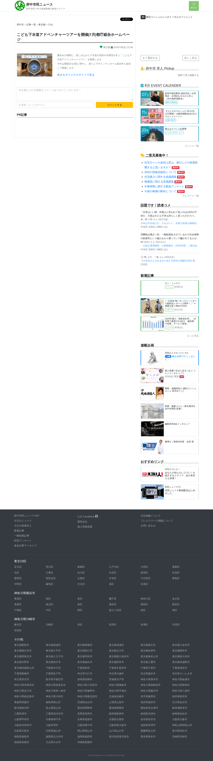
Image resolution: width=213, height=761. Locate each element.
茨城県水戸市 (116, 679)
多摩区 (144, 624)
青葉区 (18, 598)
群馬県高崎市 (84, 679)
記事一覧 (31, 24)
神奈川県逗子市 (23, 690)
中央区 (112, 578)
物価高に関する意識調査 (163, 181)
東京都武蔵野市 (181, 662)
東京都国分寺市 (23, 650)
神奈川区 (146, 598)
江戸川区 (114, 566)
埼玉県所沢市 (21, 679)
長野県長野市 (84, 713)
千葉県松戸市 (53, 673)
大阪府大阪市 (179, 719)
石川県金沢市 (179, 702)
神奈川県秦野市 (86, 690)
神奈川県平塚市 (117, 690)
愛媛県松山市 (148, 730)
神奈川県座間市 (181, 685)
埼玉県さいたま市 (182, 673)
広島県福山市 (53, 730)
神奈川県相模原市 (151, 685)
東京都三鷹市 (148, 662)
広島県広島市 (21, 730)
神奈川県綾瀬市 (181, 679)
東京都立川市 (116, 650)
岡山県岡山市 (84, 730)
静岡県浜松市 (179, 713)
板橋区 (81, 566)
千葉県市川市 (53, 667)
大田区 (144, 566)
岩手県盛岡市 (148, 696)
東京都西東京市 (23, 656)
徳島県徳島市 (21, 736)
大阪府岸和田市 (23, 725)
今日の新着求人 (23, 525)
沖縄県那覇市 (84, 742)
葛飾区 (176, 566)
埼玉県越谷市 (148, 673)
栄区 (79, 604)
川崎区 (49, 624)
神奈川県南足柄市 (24, 696)
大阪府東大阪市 (117, 725)
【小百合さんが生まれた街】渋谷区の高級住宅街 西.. (168, 260)
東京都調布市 (179, 650)
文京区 (81, 584)
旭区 (48, 598)
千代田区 (146, 578)
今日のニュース (23, 520)
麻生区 (18, 624)
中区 (48, 610)
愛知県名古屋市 (149, 707)
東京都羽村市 (84, 656)
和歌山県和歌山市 (182, 725)
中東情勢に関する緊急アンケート (168, 186)
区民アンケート (23, 540)
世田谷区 (51, 578)
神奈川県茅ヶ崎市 (56, 690)
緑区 (143, 610)
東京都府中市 (53, 662)
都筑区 (144, 604)
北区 (16, 572)
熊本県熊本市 (148, 736)
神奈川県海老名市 (56, 685)
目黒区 (144, 584)
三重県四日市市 (54, 713)
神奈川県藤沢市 (149, 690)
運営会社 (82, 521)
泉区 (79, 598)
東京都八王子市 (54, 656)
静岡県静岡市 (116, 713)
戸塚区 (18, 610)
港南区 (18, 604)
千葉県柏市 (83, 667)
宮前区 (18, 630)
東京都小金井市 (181, 645)
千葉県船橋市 (21, 673)
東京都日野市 (21, 662)
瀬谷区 (112, 604)
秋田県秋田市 (179, 696)
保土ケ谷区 (115, 610)
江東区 (49, 572)
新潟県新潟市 (21, 707)
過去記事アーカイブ (25, 545)
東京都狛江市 (84, 650)
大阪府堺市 (52, 725)
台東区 (81, 578)
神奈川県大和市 (54, 696)
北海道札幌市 (116, 696)
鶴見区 (176, 604)
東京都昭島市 (21, 645)
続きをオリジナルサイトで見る (76, 74)
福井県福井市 (148, 702)
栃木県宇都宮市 (54, 679)
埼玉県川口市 (84, 673)
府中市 (20, 24)
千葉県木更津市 (117, 667)
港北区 (49, 604)
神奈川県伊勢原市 (24, 685)
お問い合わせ (148, 525)
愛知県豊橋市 (116, 707)
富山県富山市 (53, 707)
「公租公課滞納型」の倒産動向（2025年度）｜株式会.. (169, 245)
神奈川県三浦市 (181, 690)
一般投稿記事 (21, 535)
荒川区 (49, 566)
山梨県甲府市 (21, 719)
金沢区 (176, 598)
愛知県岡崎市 (84, 707)
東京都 (42, 24)
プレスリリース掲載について (157, 520)
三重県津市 (20, 713)
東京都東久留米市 (119, 656)
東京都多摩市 (148, 650)
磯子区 (112, 598)
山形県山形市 (116, 702)
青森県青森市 (21, 702)
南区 (174, 610)
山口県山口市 (116, 730)
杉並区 (176, 572)
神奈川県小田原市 (87, 685)
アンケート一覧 (191, 195)
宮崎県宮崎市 (179, 736)
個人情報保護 (84, 526)
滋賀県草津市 (148, 725)
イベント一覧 (192, 146)
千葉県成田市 (179, 667)
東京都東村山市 (149, 656)
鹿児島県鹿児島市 (119, 736)
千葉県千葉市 (148, 667)
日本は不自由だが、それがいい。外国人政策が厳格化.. (169, 223)
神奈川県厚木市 (149, 679)
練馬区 (49, 584)
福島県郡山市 (53, 702)
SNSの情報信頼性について (164, 172)
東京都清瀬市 (116, 645)
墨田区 (18, 578)
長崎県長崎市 (21, 742)
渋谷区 (112, 572)
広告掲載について (151, 515)
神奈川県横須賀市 (87, 696)
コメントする (114, 104)
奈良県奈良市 (148, 719)
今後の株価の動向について (164, 191)
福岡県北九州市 (54, 736)
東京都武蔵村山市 (24, 667)
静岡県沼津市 (148, 713)
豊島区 (176, 578)
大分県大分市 (53, 742)
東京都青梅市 (84, 645)
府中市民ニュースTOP (26, 515)
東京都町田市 (116, 662)
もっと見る (193, 335)
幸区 (79, 624)
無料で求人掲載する (188, 75)
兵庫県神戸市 (53, 719)
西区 (79, 610)
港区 (111, 584)
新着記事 (19, 530)
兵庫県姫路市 (84, 719)
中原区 (176, 624)
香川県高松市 (179, 730)
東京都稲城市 (53, 645)
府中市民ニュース (39, 4)
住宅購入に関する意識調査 (164, 176)
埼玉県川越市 (116, 673)
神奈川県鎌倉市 (117, 685)
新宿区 (144, 572)
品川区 (81, 572)
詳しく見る (190, 57)
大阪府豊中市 (84, 725)
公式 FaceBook (87, 516)
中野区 (18, 584)
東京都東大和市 (181, 656)
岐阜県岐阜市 (179, 707)
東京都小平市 (53, 650)
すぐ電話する (150, 57)
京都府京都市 (116, 719)
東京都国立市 (148, 645)
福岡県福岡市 (84, 736)
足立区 (18, 566)
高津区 (112, 624)
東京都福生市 (84, 662)
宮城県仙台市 (84, 702)
